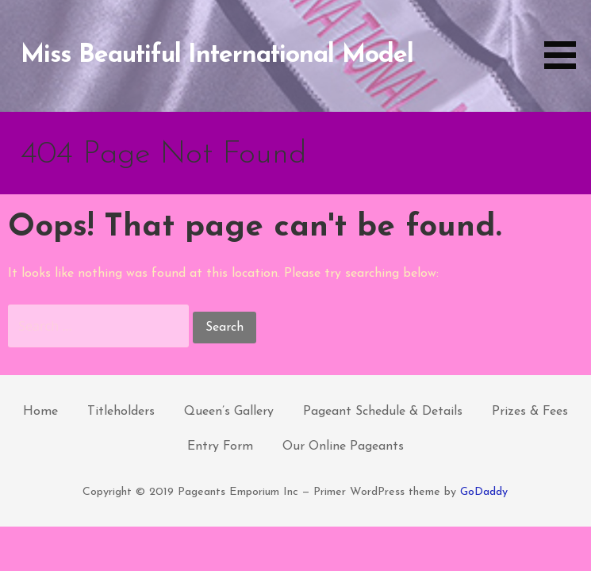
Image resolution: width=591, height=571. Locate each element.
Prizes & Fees (530, 411)
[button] (565, 37)
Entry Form (220, 446)
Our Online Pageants (343, 446)
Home (40, 411)
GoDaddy (484, 492)
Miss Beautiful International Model (217, 55)
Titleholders (121, 411)
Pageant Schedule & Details (382, 411)
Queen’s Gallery (229, 411)
